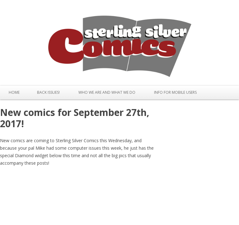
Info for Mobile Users (175, 92)
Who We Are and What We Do (106, 92)
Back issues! (48, 92)
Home (14, 92)
